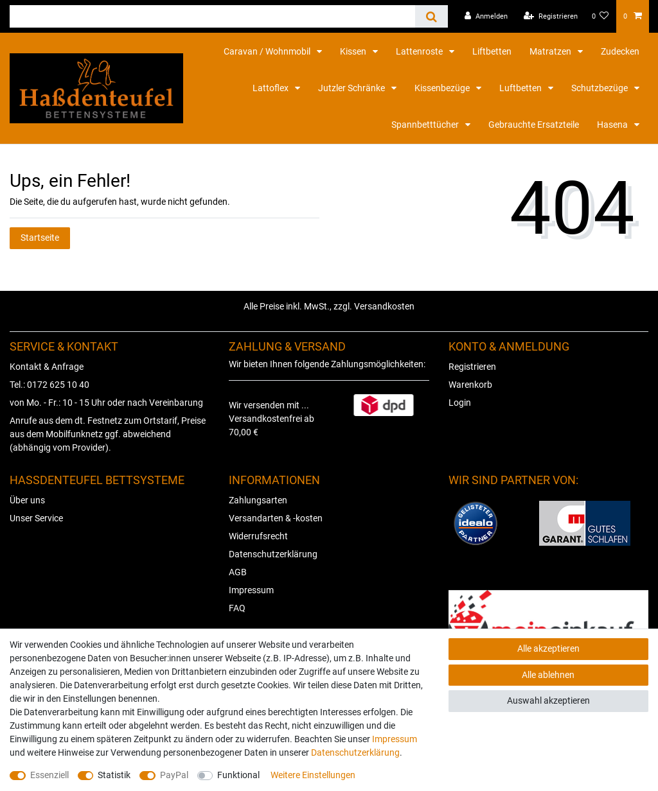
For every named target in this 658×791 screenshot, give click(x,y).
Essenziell (49, 775)
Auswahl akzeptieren (548, 700)
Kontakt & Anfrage (47, 366)
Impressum (251, 590)
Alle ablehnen (548, 675)
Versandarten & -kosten (276, 518)
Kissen (354, 51)
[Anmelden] (486, 16)
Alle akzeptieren (548, 648)
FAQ (237, 608)
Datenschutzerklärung (273, 554)
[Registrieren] (551, 16)
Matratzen (551, 51)
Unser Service (36, 518)
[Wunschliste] (600, 16)
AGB (238, 572)
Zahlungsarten (258, 500)
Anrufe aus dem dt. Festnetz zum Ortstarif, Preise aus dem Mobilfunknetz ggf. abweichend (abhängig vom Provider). (108, 434)
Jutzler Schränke (352, 88)
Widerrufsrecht (258, 536)
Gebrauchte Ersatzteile (533, 124)
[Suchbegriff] (212, 16)
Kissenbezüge (443, 88)
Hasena (613, 124)
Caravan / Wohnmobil (268, 51)
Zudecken (620, 51)
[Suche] (431, 16)
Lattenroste (420, 51)
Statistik (114, 775)
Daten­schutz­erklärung (355, 752)
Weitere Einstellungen (313, 775)
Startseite (40, 237)
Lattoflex (271, 88)
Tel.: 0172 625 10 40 (49, 384)
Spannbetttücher (426, 124)
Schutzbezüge (600, 88)
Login (460, 402)
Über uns (27, 500)
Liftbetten (491, 51)
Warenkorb (470, 384)
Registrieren (472, 366)
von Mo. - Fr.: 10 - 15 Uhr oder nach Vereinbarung (106, 402)
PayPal (174, 775)
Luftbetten (521, 88)
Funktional (238, 775)
